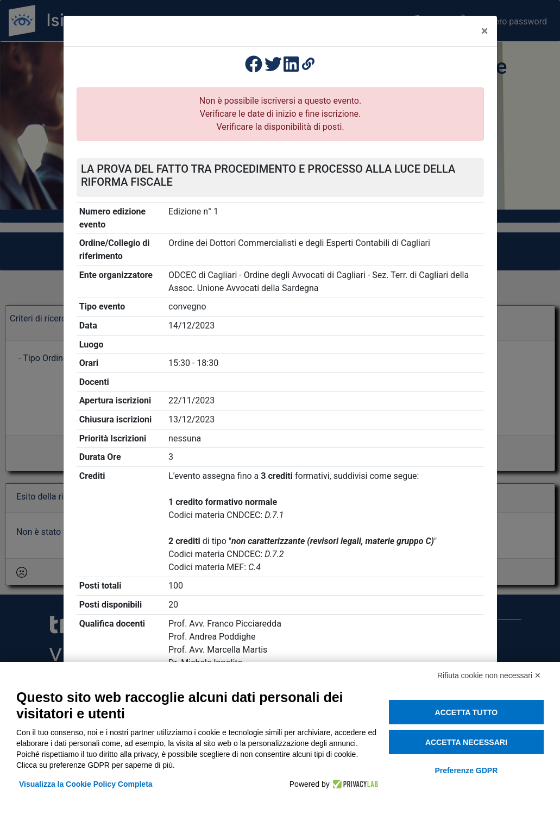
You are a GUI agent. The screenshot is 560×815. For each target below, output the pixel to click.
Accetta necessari (466, 742)
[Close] (485, 31)
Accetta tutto (466, 712)
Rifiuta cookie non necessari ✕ (489, 675)
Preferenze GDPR (466, 770)
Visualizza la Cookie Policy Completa (86, 784)
